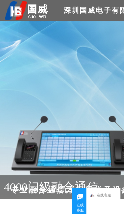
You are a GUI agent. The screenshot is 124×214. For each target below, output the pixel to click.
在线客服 (102, 195)
